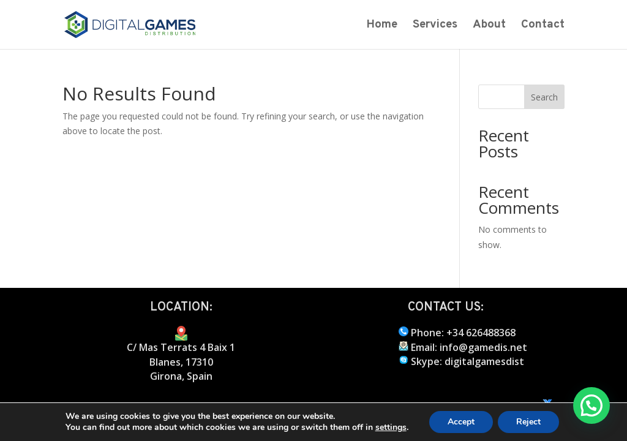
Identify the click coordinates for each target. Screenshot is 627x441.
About (489, 26)
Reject (528, 422)
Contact (543, 26)
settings (391, 427)
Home (381, 26)
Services (435, 26)
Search (544, 97)
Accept (461, 422)
